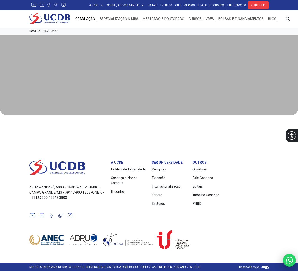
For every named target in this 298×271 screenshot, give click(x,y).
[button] (292, 135)
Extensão (159, 178)
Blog (272, 19)
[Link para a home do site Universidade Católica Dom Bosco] (67, 167)
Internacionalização (166, 186)
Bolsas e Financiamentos (241, 19)
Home (33, 31)
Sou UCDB (258, 5)
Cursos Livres (201, 19)
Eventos (166, 5)
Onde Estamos (185, 5)
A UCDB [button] (96, 5)
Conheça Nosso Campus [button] (125, 5)
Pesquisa (159, 169)
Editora (157, 195)
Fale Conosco (236, 5)
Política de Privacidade (128, 169)
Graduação (85, 19)
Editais (152, 5)
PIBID (196, 204)
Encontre (117, 192)
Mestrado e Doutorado (163, 19)
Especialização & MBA (118, 19)
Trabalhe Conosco (211, 5)
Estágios (158, 204)
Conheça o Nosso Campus (124, 180)
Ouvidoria (199, 169)
